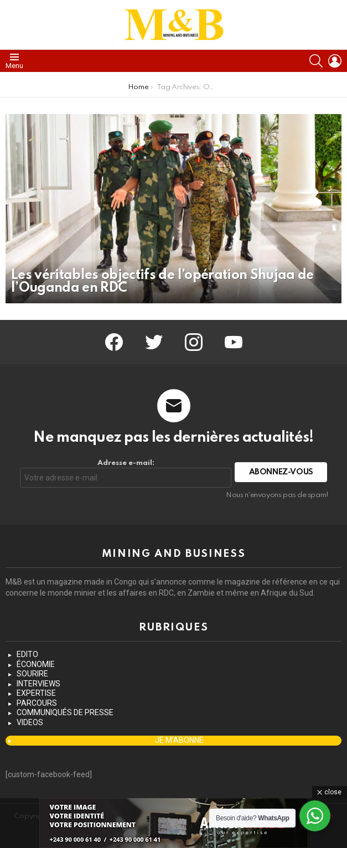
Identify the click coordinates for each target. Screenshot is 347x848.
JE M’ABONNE (179, 740)
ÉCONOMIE (36, 664)
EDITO (27, 654)
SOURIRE (32, 673)
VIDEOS (30, 722)
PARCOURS (37, 703)
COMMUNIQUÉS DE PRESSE (65, 712)
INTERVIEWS (38, 683)
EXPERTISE (36, 693)
